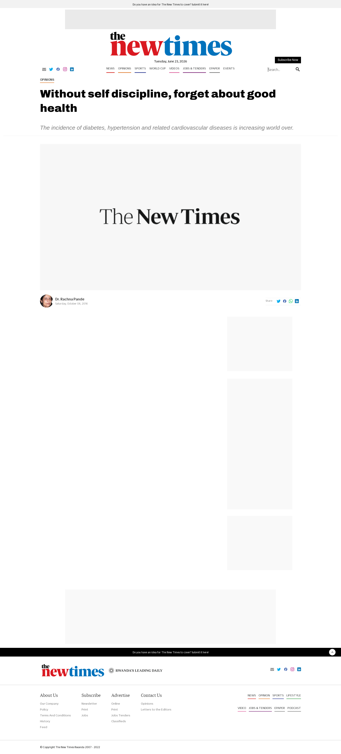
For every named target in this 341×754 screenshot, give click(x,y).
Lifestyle (293, 695)
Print (85, 709)
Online (115, 703)
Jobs (85, 715)
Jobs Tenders (120, 715)
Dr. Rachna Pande (69, 299)
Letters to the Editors (156, 709)
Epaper (214, 68)
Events (229, 68)
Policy (44, 709)
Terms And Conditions (55, 715)
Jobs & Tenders (194, 68)
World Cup (157, 68)
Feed (43, 727)
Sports (140, 68)
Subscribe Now (288, 60)
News (110, 68)
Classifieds (118, 721)
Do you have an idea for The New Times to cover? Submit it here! (171, 4)
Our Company (49, 703)
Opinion (264, 695)
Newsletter (89, 703)
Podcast (294, 708)
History (45, 721)
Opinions (124, 68)
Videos (174, 68)
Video (242, 708)
